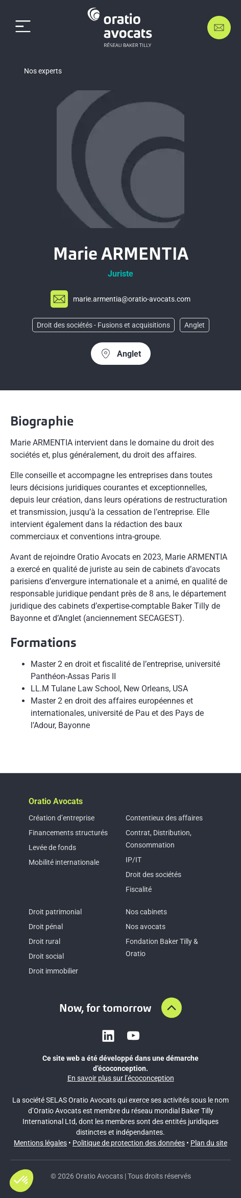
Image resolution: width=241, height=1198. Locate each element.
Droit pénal (46, 926)
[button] (21, 1180)
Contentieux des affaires (164, 818)
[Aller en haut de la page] (171, 1007)
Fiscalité (139, 889)
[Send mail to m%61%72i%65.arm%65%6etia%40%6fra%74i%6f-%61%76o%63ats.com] (120, 299)
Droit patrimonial (55, 912)
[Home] (121, 27)
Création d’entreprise (61, 818)
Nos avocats (145, 926)
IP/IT (133, 860)
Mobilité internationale (64, 862)
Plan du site (208, 1143)
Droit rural (44, 941)
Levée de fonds (52, 847)
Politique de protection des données (129, 1143)
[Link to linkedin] (108, 1036)
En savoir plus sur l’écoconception (120, 1078)
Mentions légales (40, 1143)
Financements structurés (68, 833)
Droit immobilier (53, 971)
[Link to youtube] (133, 1036)
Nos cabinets (146, 912)
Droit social (46, 956)
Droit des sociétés (153, 874)
